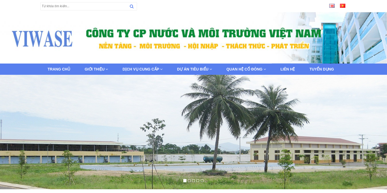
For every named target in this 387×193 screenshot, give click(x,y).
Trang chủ (59, 69)
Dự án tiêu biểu (194, 69)
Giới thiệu (96, 69)
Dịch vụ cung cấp (143, 69)
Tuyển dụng (321, 69)
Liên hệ (288, 69)
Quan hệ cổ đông (246, 69)
